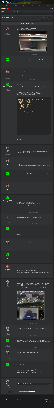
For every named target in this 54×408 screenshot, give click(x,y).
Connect (47, 5)
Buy (23, 5)
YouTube (45, 400)
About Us (32, 399)
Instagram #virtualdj (47, 401)
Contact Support (19, 399)
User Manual (19, 400)
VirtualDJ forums (6, 17)
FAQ (17, 401)
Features (5, 401)
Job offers (32, 401)
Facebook (46, 399)
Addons (12, 17)
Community (32, 5)
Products (7, 5)
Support (39, 5)
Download (15, 5)
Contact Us (32, 400)
